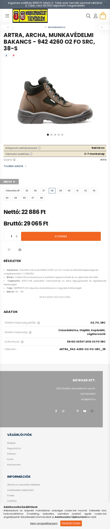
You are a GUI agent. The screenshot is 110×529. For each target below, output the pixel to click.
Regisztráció (14, 448)
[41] (77, 190)
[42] (85, 190)
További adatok (13, 166)
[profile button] (95, 15)
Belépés (11, 443)
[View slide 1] (48, 135)
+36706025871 (88, 393)
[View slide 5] (62, 135)
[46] (24, 198)
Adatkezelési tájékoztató (20, 490)
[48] (41, 198)
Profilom (11, 454)
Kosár (10, 459)
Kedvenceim (14, 464)
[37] (44, 190)
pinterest (77, 411)
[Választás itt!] (13, 190)
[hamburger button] (7, 15)
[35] (27, 190)
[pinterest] (13, 55)
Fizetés (10, 495)
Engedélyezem (71, 523)
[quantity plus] (16, 236)
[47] (33, 198)
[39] (60, 190)
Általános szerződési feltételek (23, 485)
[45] (15, 198)
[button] (9, 249)
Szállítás (12, 501)
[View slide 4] (59, 135)
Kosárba (61, 236)
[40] (69, 190)
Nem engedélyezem (44, 523)
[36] (35, 190)
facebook (56, 411)
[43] (94, 190)
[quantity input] (11, 236)
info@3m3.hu (88, 399)
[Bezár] (105, 4)
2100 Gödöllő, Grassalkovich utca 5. (76, 388)
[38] (52, 190)
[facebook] (6, 55)
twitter (70, 411)
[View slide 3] (55, 135)
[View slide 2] (51, 135)
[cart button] (102, 15)
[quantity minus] (6, 236)
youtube (84, 411)
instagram (63, 411)
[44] (7, 198)
